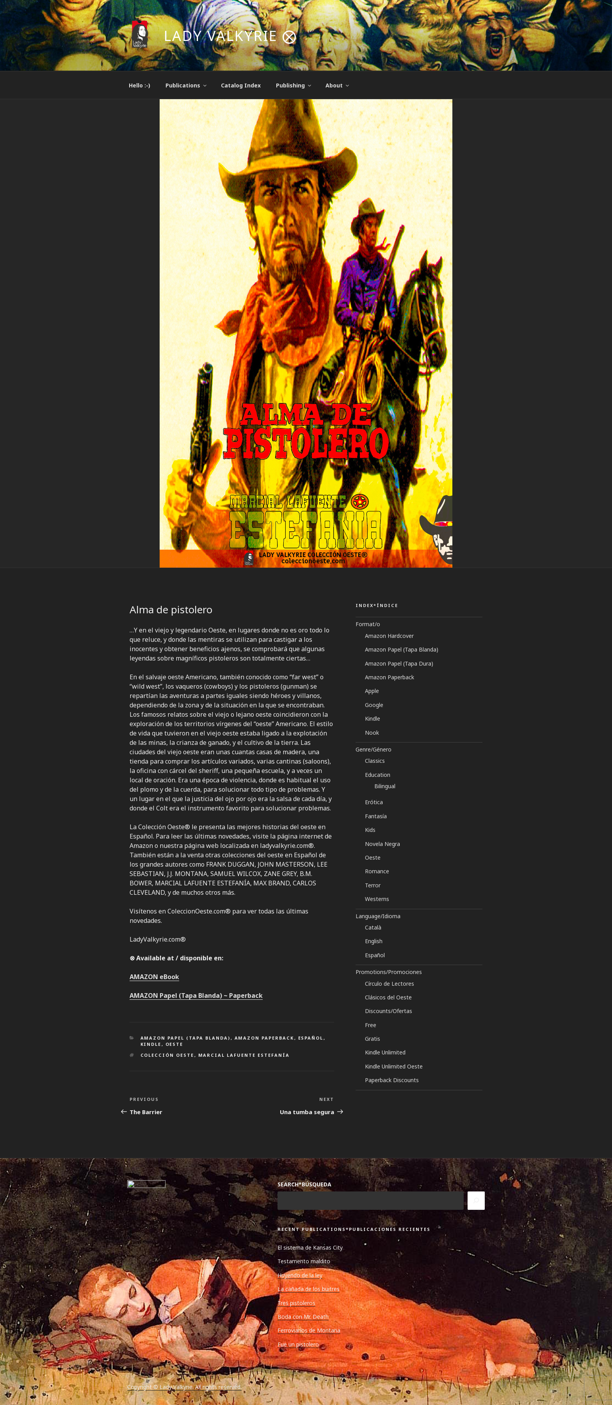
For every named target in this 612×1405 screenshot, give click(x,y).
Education (377, 774)
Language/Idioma (378, 916)
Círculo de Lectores (389, 983)
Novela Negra (382, 844)
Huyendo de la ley (300, 1275)
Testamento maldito (304, 1261)
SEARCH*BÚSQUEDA (304, 1184)
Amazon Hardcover (389, 635)
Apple (372, 690)
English (373, 941)
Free (370, 1025)
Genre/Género (373, 749)
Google (374, 705)
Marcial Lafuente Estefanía (244, 1055)
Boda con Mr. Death (303, 1316)
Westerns (377, 899)
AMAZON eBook (154, 976)
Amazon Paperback (264, 1038)
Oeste (174, 1044)
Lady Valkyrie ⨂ (230, 35)
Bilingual (384, 786)
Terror (373, 885)
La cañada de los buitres (309, 1289)
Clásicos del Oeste (388, 997)
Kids (370, 829)
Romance (377, 871)
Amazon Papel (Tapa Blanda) (186, 1038)
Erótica (374, 802)
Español (311, 1038)
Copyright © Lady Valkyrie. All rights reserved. (184, 1387)
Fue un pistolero (298, 1344)
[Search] (476, 1200)
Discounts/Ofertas (388, 1011)
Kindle (151, 1044)
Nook (372, 732)
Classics (375, 760)
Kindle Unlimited (385, 1052)
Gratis (372, 1038)
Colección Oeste (167, 1055)
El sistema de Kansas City (310, 1247)
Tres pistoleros (296, 1303)
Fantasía (376, 816)
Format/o (368, 624)
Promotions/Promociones (389, 972)
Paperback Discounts (392, 1080)
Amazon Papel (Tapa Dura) (399, 663)
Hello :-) (139, 85)
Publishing (294, 85)
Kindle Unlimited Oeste (394, 1066)
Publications (186, 85)
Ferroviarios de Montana (309, 1330)
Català (373, 927)
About (338, 85)
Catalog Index (241, 85)
